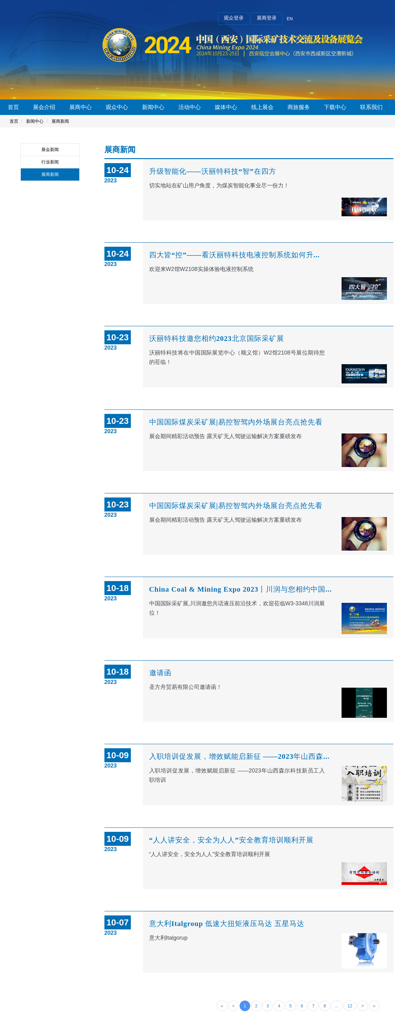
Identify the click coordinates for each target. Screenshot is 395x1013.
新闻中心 (153, 107)
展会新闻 (50, 149)
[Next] (362, 1006)
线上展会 (262, 107)
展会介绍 (44, 107)
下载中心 (335, 107)
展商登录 (267, 18)
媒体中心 (226, 107)
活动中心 (189, 107)
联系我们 (371, 107)
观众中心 (117, 107)
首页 (13, 107)
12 (349, 1005)
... (337, 1005)
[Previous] (233, 1006)
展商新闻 (60, 121)
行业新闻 (50, 162)
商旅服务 (298, 107)
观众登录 (234, 18)
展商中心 (80, 107)
